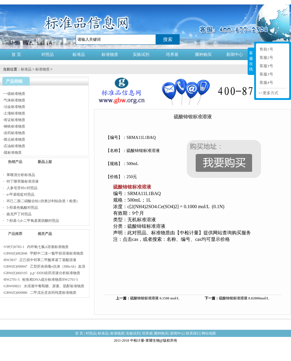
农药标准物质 (14, 133)
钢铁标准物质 (14, 126)
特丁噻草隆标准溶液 (21, 181)
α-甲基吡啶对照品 (19, 194)
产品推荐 (15, 234)
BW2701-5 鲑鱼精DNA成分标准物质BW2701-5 (41, 279)
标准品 (78, 54)
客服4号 (266, 82)
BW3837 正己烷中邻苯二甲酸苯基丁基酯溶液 (40, 260)
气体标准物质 (14, 100)
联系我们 (193, 333)
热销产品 (15, 162)
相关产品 (45, 234)
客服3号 (266, 66)
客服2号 (266, 57)
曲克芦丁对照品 (17, 214)
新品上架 (45, 162)
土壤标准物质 (14, 113)
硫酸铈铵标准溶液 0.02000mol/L (244, 298)
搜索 (168, 39)
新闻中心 (234, 54)
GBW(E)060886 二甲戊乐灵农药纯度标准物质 (40, 293)
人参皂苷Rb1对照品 (20, 188)
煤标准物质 (13, 152)
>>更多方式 (268, 93)
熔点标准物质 (14, 139)
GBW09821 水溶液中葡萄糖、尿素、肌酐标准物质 (44, 286)
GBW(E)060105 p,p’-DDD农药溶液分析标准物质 (42, 273)
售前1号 (266, 49)
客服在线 (251, 61)
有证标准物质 (14, 120)
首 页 (16, 54)
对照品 (47, 54)
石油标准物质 (14, 146)
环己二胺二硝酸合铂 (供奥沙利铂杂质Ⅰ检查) (41, 201)
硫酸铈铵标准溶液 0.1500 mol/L (154, 298)
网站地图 (209, 333)
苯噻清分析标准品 (19, 175)
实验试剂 (141, 54)
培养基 (172, 54)
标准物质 (110, 54)
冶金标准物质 (14, 107)
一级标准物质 (14, 94)
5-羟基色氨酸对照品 (21, 207)
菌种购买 (203, 54)
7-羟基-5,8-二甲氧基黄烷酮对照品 (31, 221)
